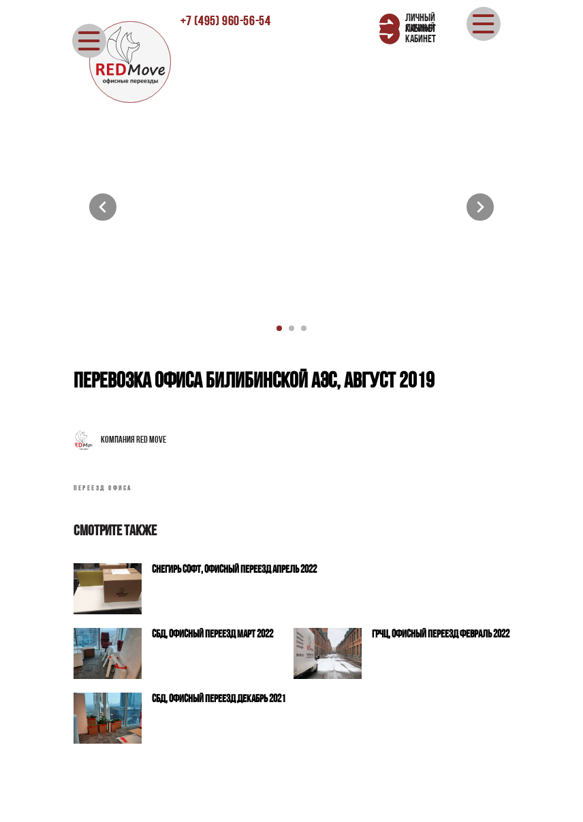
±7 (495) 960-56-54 (225, 22)
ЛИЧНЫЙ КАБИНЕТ (420, 34)
